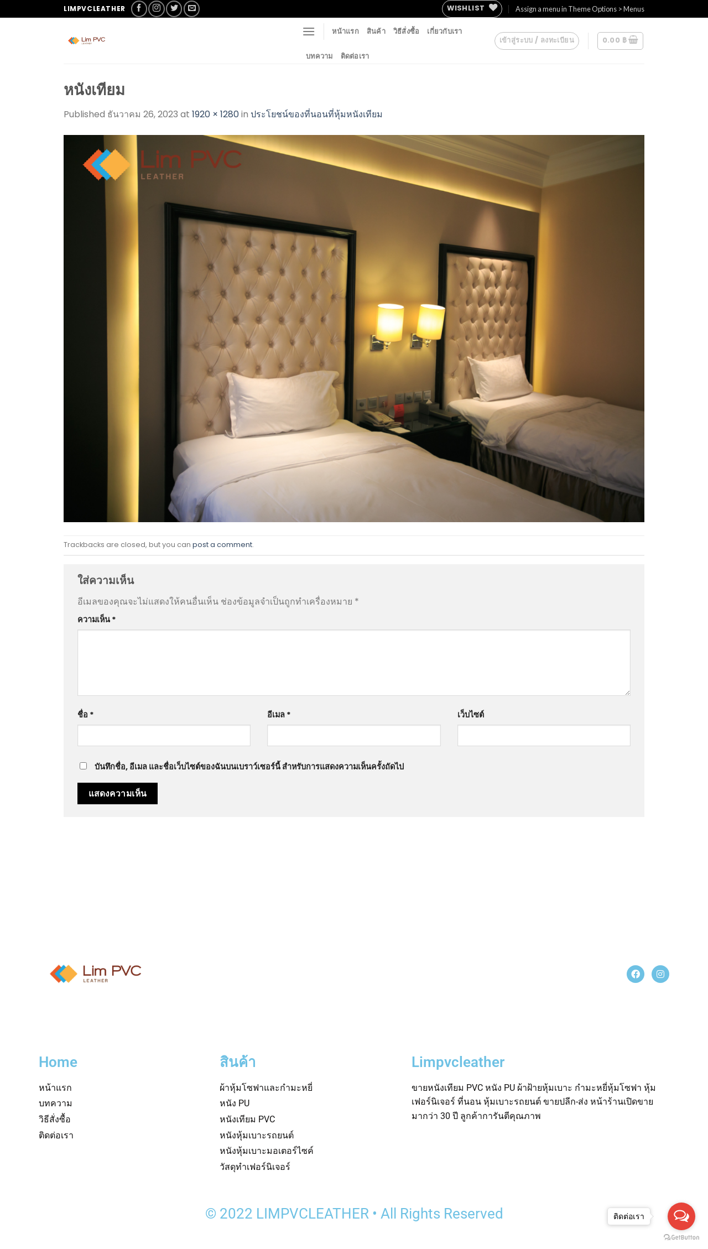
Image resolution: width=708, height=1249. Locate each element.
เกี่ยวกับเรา (444, 31)
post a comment (222, 544)
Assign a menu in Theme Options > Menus (580, 8)
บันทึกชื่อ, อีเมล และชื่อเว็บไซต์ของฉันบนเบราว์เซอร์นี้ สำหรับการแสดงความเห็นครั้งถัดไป (249, 766)
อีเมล (279, 714)
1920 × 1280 (215, 114)
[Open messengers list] (681, 1216)
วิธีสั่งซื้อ (406, 31)
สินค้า (376, 31)
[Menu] (308, 31)
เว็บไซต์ (470, 714)
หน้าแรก (345, 31)
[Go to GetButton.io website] (681, 1237)
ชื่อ (85, 714)
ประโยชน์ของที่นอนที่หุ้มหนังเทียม (317, 114)
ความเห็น (96, 619)
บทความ (319, 55)
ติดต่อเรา (355, 55)
